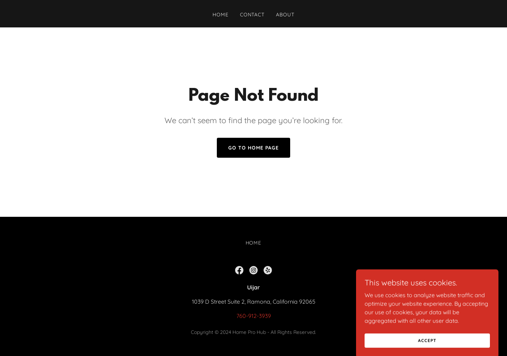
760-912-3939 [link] (253, 315)
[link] (239, 270)
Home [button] (254, 243)
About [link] (285, 14)
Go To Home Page (253, 148)
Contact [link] (252, 14)
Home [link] (221, 14)
